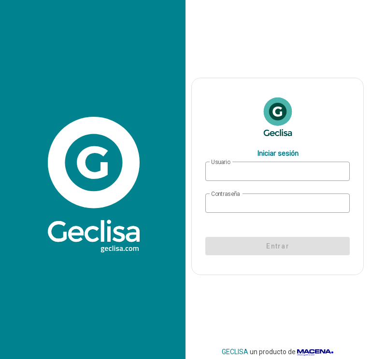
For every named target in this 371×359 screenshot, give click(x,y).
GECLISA (235, 352)
